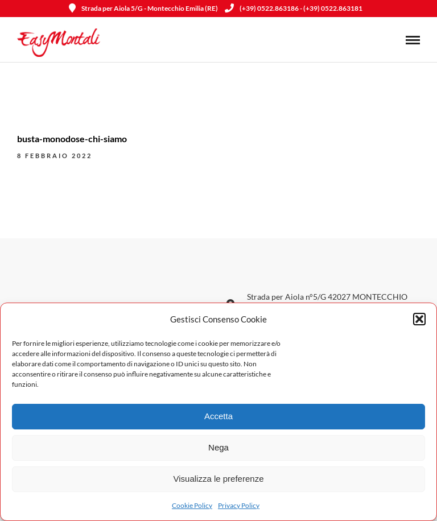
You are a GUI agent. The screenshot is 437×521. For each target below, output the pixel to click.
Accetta (218, 416)
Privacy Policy (238, 505)
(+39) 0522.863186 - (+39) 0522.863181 (293, 8)
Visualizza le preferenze (219, 478)
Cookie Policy (192, 505)
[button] (419, 319)
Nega (218, 447)
